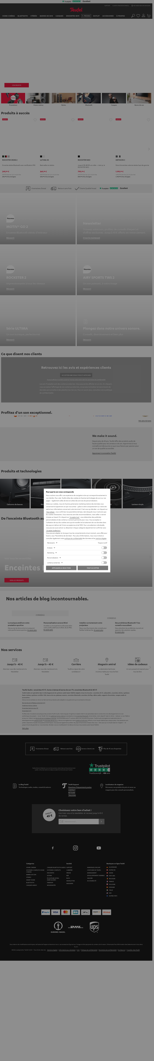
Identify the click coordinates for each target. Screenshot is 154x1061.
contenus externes (53, 564)
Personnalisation (52, 559)
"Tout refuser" (50, 510)
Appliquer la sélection (61, 569)
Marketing (50, 554)
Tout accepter (93, 569)
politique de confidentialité (74, 537)
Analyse (49, 549)
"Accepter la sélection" (53, 529)
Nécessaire (51, 544)
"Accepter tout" (74, 516)
